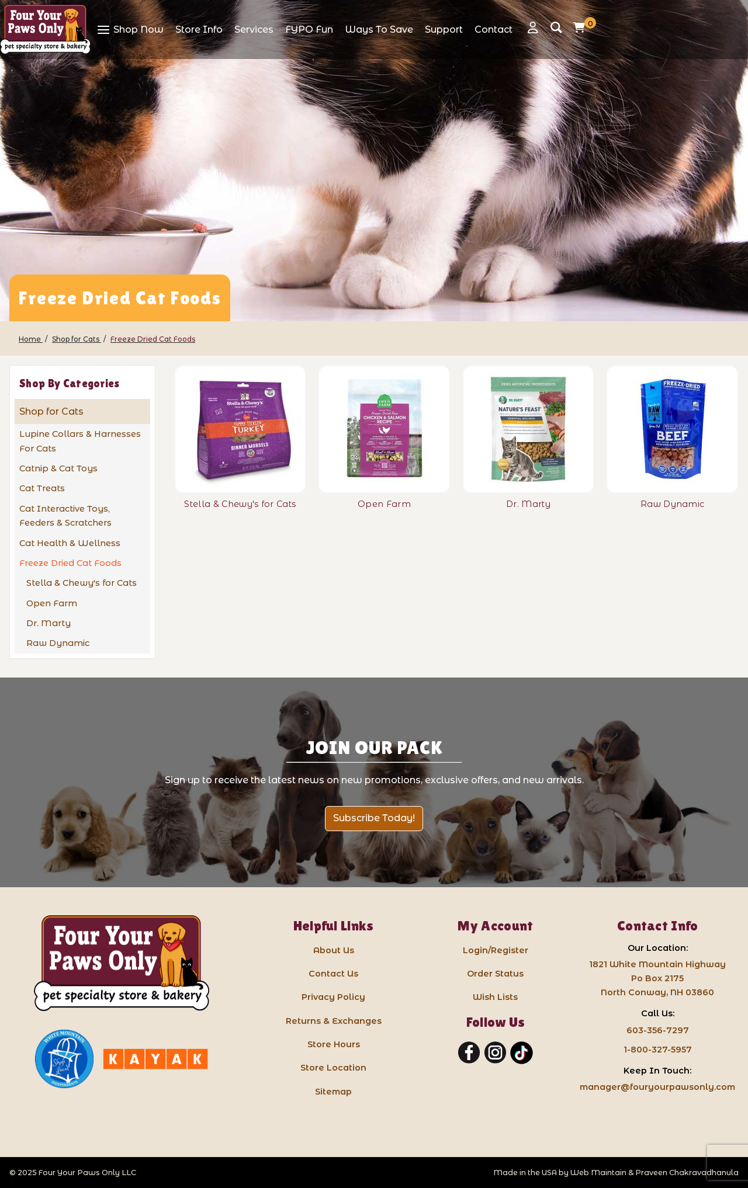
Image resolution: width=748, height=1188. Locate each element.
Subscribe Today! (374, 818)
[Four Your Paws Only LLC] (121, 963)
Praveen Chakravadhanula (687, 1172)
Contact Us (333, 973)
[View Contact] (493, 29)
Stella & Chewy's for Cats (81, 583)
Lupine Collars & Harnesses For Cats (80, 441)
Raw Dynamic (57, 643)
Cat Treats (42, 488)
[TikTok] (521, 1053)
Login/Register (495, 950)
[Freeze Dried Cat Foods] (152, 339)
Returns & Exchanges (334, 1021)
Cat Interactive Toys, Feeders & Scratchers (65, 516)
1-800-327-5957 (658, 1049)
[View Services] (253, 29)
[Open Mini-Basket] (582, 27)
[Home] (31, 339)
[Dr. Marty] (528, 429)
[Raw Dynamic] (672, 429)
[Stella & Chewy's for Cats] (240, 429)
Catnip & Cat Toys (58, 468)
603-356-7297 (657, 1030)
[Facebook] (469, 1053)
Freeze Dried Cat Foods (70, 563)
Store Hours (333, 1044)
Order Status (495, 973)
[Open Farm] (384, 429)
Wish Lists (495, 997)
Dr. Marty (48, 623)
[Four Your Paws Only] (45, 29)
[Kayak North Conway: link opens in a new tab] (155, 1058)
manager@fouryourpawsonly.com (657, 1087)
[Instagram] (495, 1053)
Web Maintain (598, 1172)
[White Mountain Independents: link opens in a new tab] (64, 1059)
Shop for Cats (51, 411)
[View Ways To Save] (379, 29)
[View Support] (444, 29)
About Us (333, 950)
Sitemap (333, 1091)
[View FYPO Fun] (309, 29)
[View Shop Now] (130, 29)
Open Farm (51, 603)
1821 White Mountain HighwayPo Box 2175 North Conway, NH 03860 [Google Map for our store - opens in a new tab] (657, 978)
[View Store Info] (198, 29)
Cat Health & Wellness (69, 543)
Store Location (333, 1067)
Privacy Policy (333, 997)
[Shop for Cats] (76, 339)
